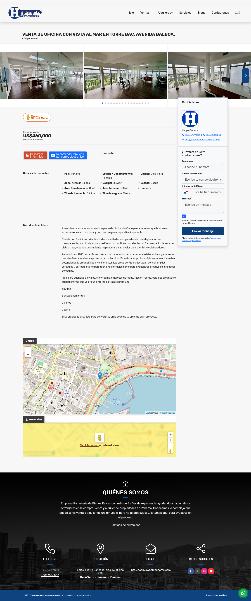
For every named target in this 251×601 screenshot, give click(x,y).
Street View (37, 117)
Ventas (145, 12)
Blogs (201, 12)
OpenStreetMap (168, 413)
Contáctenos (220, 12)
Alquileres (164, 12)
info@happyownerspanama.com (202, 139)
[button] (102, 103)
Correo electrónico (192, 173)
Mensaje (187, 198)
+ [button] (28, 349)
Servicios (185, 12)
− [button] (28, 354)
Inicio (130, 12)
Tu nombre (188, 161)
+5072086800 (214, 135)
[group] (41, 75)
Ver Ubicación (89, 445)
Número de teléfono (193, 186)
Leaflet (149, 413)
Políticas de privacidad (126, 525)
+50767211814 (192, 135)
